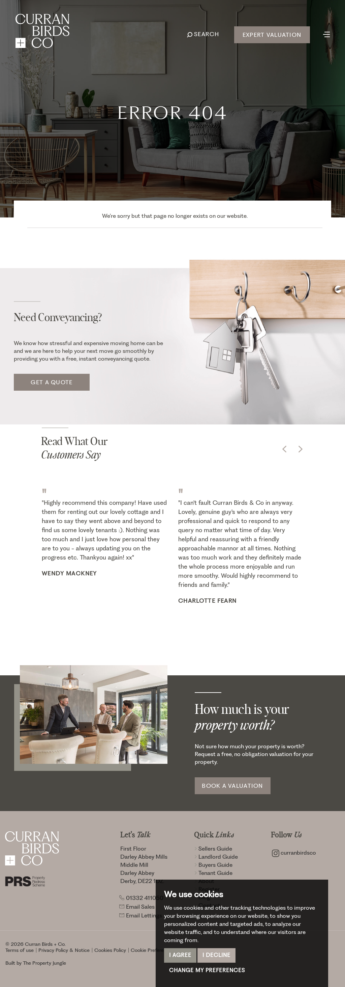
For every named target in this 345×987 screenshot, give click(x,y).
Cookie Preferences (152, 950)
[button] (284, 449)
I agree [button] (180, 955)
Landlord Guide (216, 856)
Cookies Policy (110, 950)
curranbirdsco (294, 852)
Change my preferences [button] (207, 970)
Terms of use (19, 950)
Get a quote (51, 382)
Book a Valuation (232, 785)
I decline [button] (216, 955)
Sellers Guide (213, 848)
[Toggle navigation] (326, 33)
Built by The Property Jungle (35, 963)
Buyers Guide (213, 864)
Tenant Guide (213, 872)
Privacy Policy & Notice (64, 950)
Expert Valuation (272, 34)
